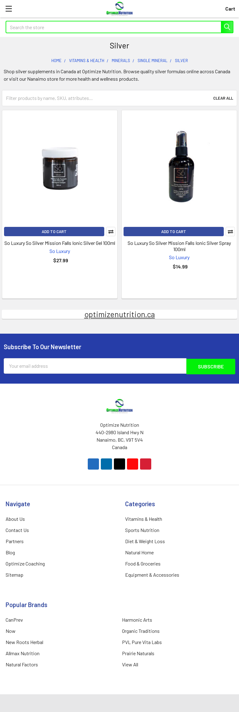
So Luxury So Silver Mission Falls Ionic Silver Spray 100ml (179, 246)
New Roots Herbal (24, 641)
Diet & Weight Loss (145, 540)
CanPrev (14, 619)
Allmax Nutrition (23, 653)
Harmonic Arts (137, 619)
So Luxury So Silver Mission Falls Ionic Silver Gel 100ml (59, 243)
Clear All (223, 98)
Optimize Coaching (25, 563)
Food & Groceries (143, 563)
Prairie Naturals (138, 653)
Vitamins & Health (143, 518)
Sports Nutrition (142, 529)
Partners (15, 540)
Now (11, 630)
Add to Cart (54, 231)
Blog (10, 552)
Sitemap (14, 574)
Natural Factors (22, 664)
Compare (110, 231)
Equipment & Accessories (152, 574)
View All (130, 664)
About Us (15, 518)
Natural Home (139, 552)
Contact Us (17, 529)
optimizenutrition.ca (119, 314)
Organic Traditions (141, 630)
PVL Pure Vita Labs (142, 641)
